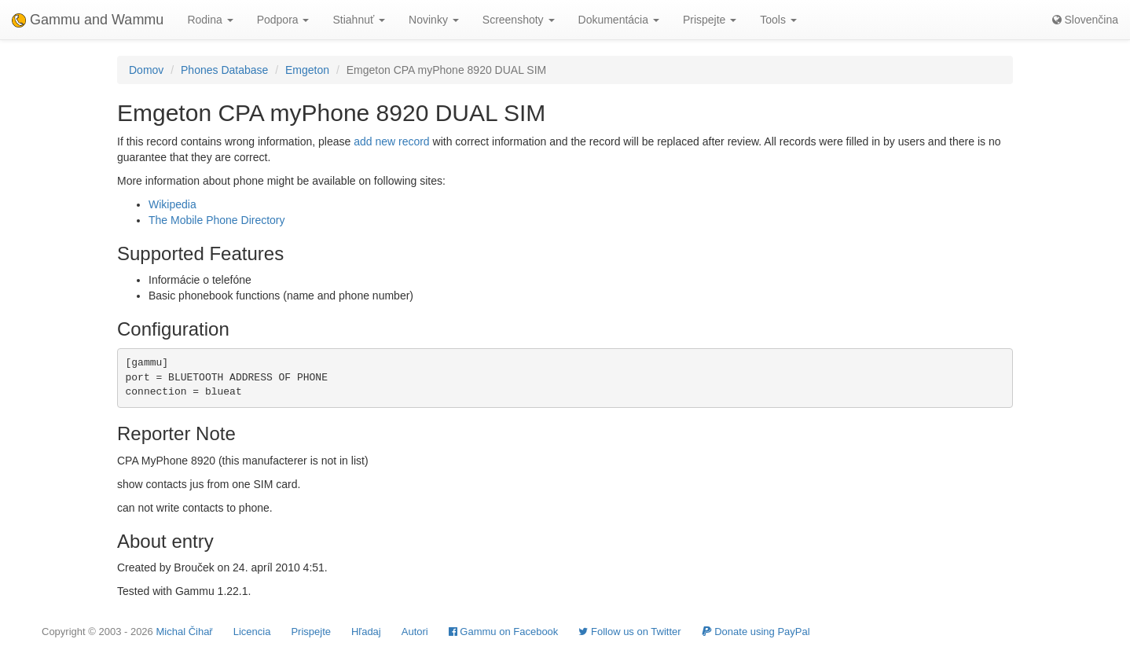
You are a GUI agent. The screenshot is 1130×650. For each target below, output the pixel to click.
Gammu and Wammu (87, 20)
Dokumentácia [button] (618, 19)
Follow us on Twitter (629, 631)
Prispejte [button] (709, 19)
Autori (415, 631)
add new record (392, 141)
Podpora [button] (283, 19)
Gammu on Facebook (504, 631)
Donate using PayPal (756, 631)
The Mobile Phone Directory (217, 220)
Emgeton (307, 70)
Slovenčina (1085, 19)
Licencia (252, 631)
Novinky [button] (434, 19)
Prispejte (311, 631)
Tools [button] (778, 19)
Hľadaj (366, 631)
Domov (146, 70)
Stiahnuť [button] (358, 19)
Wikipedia (172, 204)
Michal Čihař (184, 631)
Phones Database (224, 70)
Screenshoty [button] (518, 19)
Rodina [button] (210, 19)
